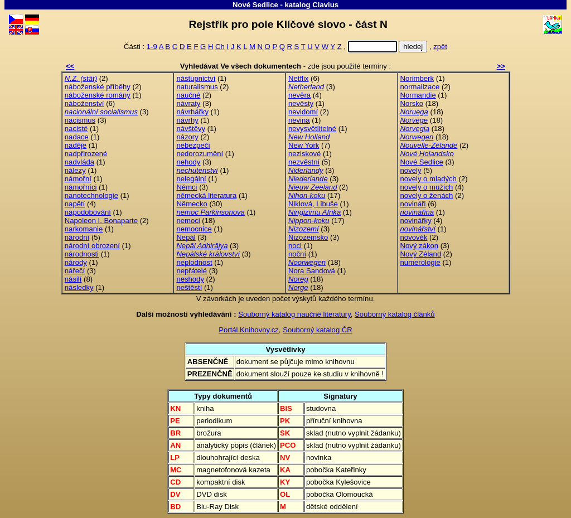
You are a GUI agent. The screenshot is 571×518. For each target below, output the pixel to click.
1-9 (152, 46)
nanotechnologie (91, 195)
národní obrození (92, 245)
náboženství (84, 103)
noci (295, 245)
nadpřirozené (86, 153)
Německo (191, 204)
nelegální (191, 179)
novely (411, 170)
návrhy (187, 120)
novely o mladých (428, 179)
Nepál (185, 237)
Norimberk (417, 78)
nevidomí (303, 112)
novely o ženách (426, 195)
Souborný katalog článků (395, 314)
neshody (190, 279)
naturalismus (196, 87)
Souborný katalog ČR (317, 330)
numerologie (420, 262)
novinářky (416, 220)
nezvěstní (304, 162)
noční (297, 254)
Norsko (412, 103)
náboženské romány (97, 95)
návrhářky (192, 112)
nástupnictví (195, 78)
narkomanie (84, 229)
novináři (413, 204)
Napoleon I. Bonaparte (101, 220)
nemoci (188, 220)
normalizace (420, 87)
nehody (188, 162)
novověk (414, 237)
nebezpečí (193, 145)
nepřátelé (191, 271)
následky (79, 287)
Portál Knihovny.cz (249, 330)
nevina (299, 120)
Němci (186, 187)
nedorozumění (199, 153)
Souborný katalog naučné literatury (294, 314)
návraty (188, 103)
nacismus (80, 120)
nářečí (75, 271)
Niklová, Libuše (313, 204)
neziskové (304, 153)
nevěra (299, 95)
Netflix (298, 78)
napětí (75, 204)
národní (77, 237)
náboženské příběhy (97, 87)
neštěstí (189, 287)
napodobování (88, 212)
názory (187, 137)
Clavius (325, 5)
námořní (78, 179)
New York (303, 145)
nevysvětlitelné (312, 128)
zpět (440, 46)
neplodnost (194, 262)
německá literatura (206, 195)
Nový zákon (419, 245)
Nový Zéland (421, 254)
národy (76, 262)
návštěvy (190, 128)
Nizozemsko (308, 237)
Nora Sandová (311, 271)
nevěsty (300, 103)
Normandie (418, 95)
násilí (73, 279)
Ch (220, 46)
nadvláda (79, 162)
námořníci (81, 187)
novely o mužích (426, 187)
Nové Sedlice (255, 5)
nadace (77, 137)
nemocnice (193, 229)
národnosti (82, 254)
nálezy (75, 170)
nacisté (76, 128)
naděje (75, 145)
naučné (188, 95)
